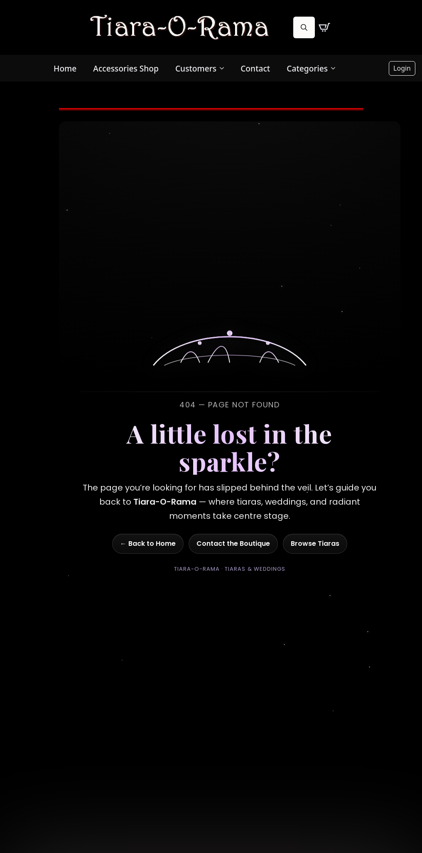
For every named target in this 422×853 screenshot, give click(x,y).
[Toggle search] (304, 27)
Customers (195, 68)
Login (402, 68)
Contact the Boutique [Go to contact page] (233, 543)
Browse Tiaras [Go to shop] (315, 543)
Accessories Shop (126, 68)
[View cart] (324, 27)
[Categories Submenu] (335, 68)
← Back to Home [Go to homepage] (148, 543)
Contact (255, 68)
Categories (307, 68)
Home (65, 68)
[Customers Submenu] (224, 68)
